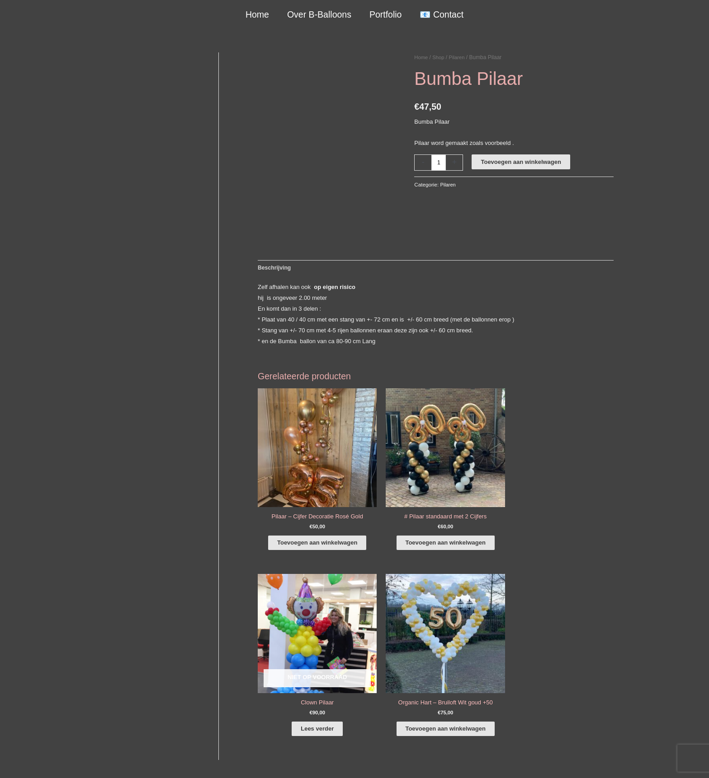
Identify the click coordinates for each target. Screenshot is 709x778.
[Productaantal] (439, 162)
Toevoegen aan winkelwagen (522, 161)
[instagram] (566, 634)
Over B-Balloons (319, 14)
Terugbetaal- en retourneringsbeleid (579, 760)
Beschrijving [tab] (275, 268)
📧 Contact (441, 14)
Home (257, 14)
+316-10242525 (112, 661)
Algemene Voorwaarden (452, 760)
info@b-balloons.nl (116, 672)
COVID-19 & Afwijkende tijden (122, 720)
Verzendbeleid (508, 760)
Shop (439, 57)
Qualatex (95, 731)
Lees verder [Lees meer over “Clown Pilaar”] (482, 512)
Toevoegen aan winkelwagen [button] (301, 522)
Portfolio (385, 14)
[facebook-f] (566, 622)
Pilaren (458, 57)
